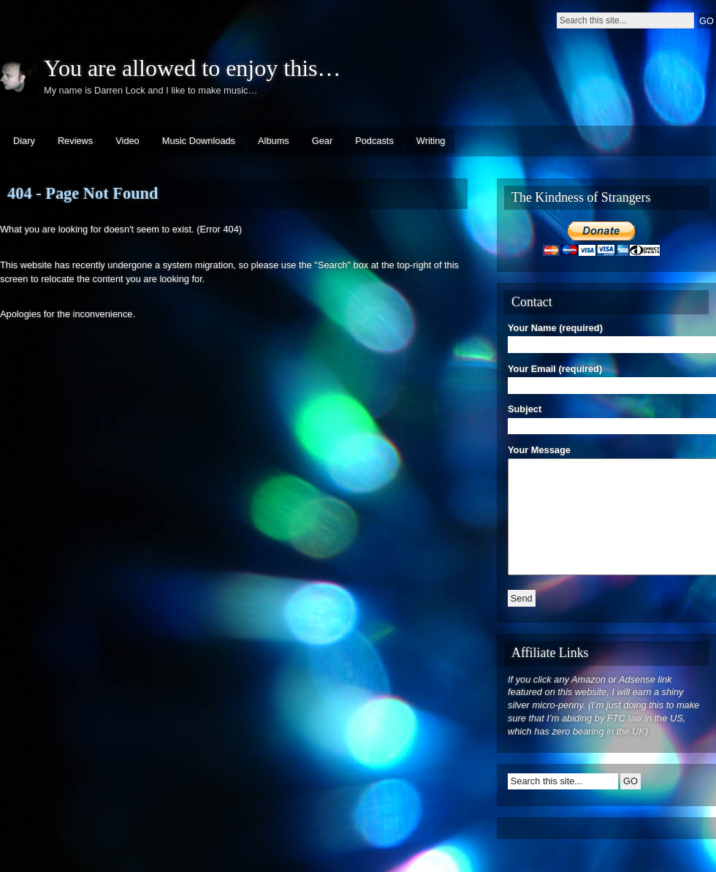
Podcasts (374, 140)
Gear (322, 140)
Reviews (75, 140)
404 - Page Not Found (83, 193)
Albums (273, 140)
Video (127, 140)
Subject (606, 417)
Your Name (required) (606, 336)
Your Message (606, 512)
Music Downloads (198, 140)
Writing (431, 140)
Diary (24, 140)
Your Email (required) (606, 377)
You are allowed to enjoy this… (192, 68)
